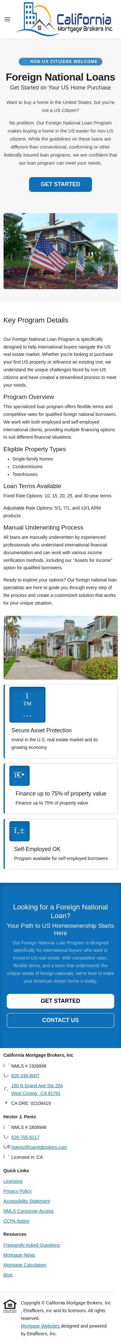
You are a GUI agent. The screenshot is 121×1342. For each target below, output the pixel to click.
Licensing (13, 1181)
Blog (8, 1274)
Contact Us (60, 1020)
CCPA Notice (17, 1221)
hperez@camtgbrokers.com (39, 1147)
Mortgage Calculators (25, 1265)
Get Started (60, 184)
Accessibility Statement (27, 1201)
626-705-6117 (25, 1137)
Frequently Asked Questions (32, 1245)
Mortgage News (19, 1255)
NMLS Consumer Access (29, 1211)
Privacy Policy (18, 1191)
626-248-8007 (25, 1075)
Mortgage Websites (41, 1326)
